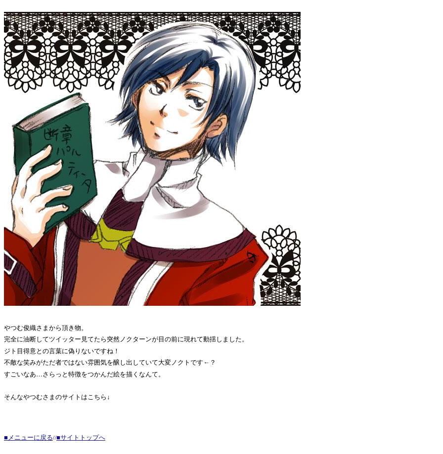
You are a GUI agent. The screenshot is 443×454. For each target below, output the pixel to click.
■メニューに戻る (28, 437)
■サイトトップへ (80, 437)
